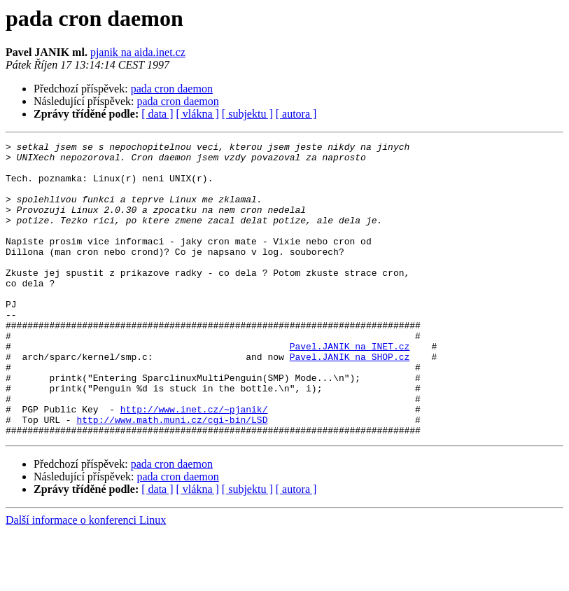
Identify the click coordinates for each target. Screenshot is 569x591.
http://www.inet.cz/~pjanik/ (194, 463)
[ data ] (157, 114)
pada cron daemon (172, 89)
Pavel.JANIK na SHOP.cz (350, 400)
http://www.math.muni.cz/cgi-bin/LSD (171, 476)
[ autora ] (296, 114)
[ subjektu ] (247, 114)
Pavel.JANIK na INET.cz (350, 388)
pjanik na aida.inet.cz (137, 52)
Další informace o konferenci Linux (86, 579)
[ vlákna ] (197, 114)
